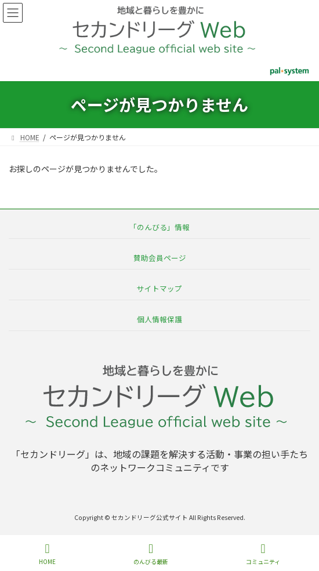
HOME (47, 554)
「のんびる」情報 (159, 226)
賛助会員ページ (159, 257)
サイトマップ (159, 288)
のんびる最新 (150, 554)
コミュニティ (263, 554)
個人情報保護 (159, 319)
